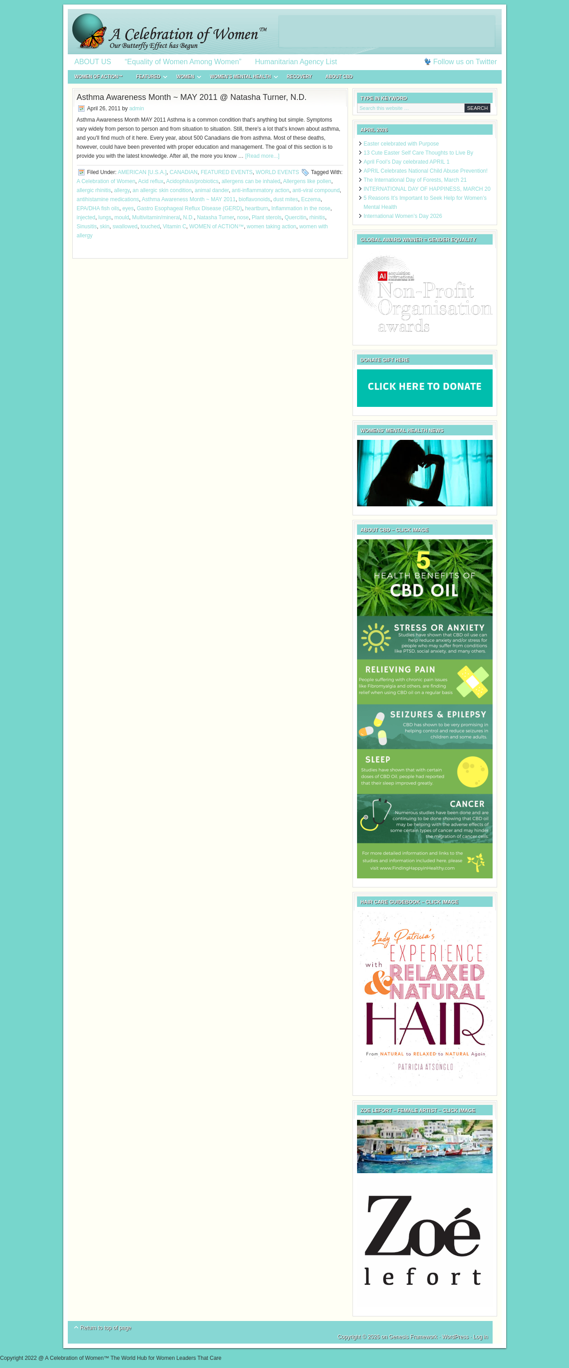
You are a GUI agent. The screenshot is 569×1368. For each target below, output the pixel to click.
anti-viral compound (316, 190)
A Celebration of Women (106, 181)
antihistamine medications (108, 199)
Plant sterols (267, 217)
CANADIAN (183, 172)
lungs (105, 217)
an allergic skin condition (162, 190)
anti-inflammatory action (260, 190)
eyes (128, 208)
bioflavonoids (254, 199)
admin (136, 108)
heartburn (256, 208)
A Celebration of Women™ (285, 31)
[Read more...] (262, 156)
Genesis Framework (413, 1337)
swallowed (125, 226)
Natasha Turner (215, 217)
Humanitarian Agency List (296, 62)
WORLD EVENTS (277, 172)
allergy (121, 190)
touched (150, 226)
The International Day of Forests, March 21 (415, 180)
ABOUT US (93, 62)
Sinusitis (87, 226)
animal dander (212, 190)
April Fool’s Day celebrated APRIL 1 (407, 162)
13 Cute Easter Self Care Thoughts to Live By (419, 153)
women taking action (271, 226)
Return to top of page (106, 1328)
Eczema (310, 199)
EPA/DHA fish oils (98, 208)
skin (104, 226)
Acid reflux (150, 181)
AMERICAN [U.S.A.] (142, 172)
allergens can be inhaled (250, 181)
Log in (480, 1337)
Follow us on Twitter (465, 62)
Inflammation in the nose (300, 208)
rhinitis (317, 217)
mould (121, 217)
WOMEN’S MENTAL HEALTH (240, 78)
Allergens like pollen (307, 181)
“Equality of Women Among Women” (183, 62)
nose (243, 217)
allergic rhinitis (94, 190)
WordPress (455, 1337)
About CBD (339, 76)
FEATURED (148, 78)
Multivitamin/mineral (156, 217)
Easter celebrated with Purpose (401, 144)
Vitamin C (174, 226)
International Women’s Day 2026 (403, 216)
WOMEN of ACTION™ (99, 76)
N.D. (188, 217)
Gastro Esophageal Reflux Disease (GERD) (189, 208)
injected (86, 217)
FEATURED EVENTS (227, 172)
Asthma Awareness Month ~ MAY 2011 (189, 199)
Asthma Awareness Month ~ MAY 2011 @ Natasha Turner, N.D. (192, 97)
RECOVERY (299, 76)
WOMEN (185, 78)
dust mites (285, 199)
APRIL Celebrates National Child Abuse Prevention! (426, 171)
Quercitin (295, 217)
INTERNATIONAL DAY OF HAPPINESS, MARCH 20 (427, 189)
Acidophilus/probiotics (192, 181)
